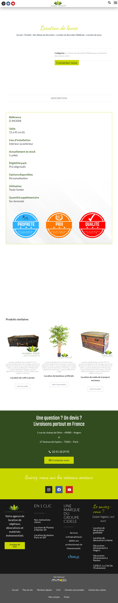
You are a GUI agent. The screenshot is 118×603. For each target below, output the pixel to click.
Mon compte (54, 597)
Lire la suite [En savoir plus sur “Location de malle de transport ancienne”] (95, 389)
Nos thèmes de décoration (44, 35)
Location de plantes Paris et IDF (44, 536)
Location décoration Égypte (19, 369)
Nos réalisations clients (42, 520)
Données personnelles (74, 590)
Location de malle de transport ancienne (95, 379)
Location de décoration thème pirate (25, 368)
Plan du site (28, 590)
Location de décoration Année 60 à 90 (22, 362)
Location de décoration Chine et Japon (59, 362)
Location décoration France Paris (21, 370)
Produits (27, 35)
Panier (67, 597)
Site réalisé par (59, 577)
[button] (115, 2)
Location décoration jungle (66, 370)
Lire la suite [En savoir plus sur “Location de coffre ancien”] (22, 386)
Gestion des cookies (97, 590)
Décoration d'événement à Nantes (100, 558)
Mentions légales (44, 590)
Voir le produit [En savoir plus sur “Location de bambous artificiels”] (59, 384)
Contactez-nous (66, 62)
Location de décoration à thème (103, 539)
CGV (58, 590)
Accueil (19, 35)
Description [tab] (59, 98)
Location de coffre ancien (22, 377)
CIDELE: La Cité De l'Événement (103, 566)
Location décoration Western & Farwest (27, 372)
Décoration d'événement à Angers (100, 548)
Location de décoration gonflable (99, 530)
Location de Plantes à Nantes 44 (44, 528)
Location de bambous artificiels (59, 376)
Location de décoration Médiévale (70, 35)
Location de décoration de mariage (18, 364)
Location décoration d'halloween (92, 369)
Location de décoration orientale (54, 364)
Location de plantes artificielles (58, 368)
